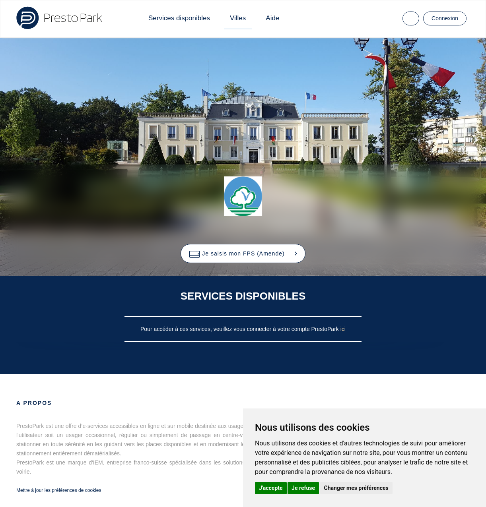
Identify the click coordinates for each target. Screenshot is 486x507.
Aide (272, 18)
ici (343, 329)
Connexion (445, 18)
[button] (243, 253)
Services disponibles (179, 18)
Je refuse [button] (303, 488)
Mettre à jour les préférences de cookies (58, 490)
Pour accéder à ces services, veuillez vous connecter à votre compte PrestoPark (240, 329)
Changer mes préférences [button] (356, 488)
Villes (238, 18)
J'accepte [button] (271, 488)
